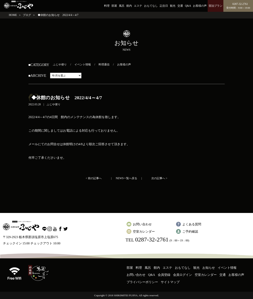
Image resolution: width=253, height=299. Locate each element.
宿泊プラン (215, 5)
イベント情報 (82, 64)
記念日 (164, 5)
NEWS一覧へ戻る (126, 178)
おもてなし (151, 5)
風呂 (121, 5)
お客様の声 (200, 5)
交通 (180, 5)
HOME (13, 15)
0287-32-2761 (151, 239)
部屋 (114, 5)
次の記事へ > (159, 178)
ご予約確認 (190, 231)
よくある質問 (191, 224)
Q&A (188, 5)
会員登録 (164, 274)
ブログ (27, 15)
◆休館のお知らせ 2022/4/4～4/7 (66, 97)
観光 (172, 5)
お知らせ (208, 267)
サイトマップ (170, 282)
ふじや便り (60, 64)
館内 (129, 5)
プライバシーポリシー (142, 282)
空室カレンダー (144, 231)
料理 (107, 5)
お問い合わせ (142, 224)
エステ (138, 5)
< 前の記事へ (94, 178)
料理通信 (104, 64)
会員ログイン (182, 274)
